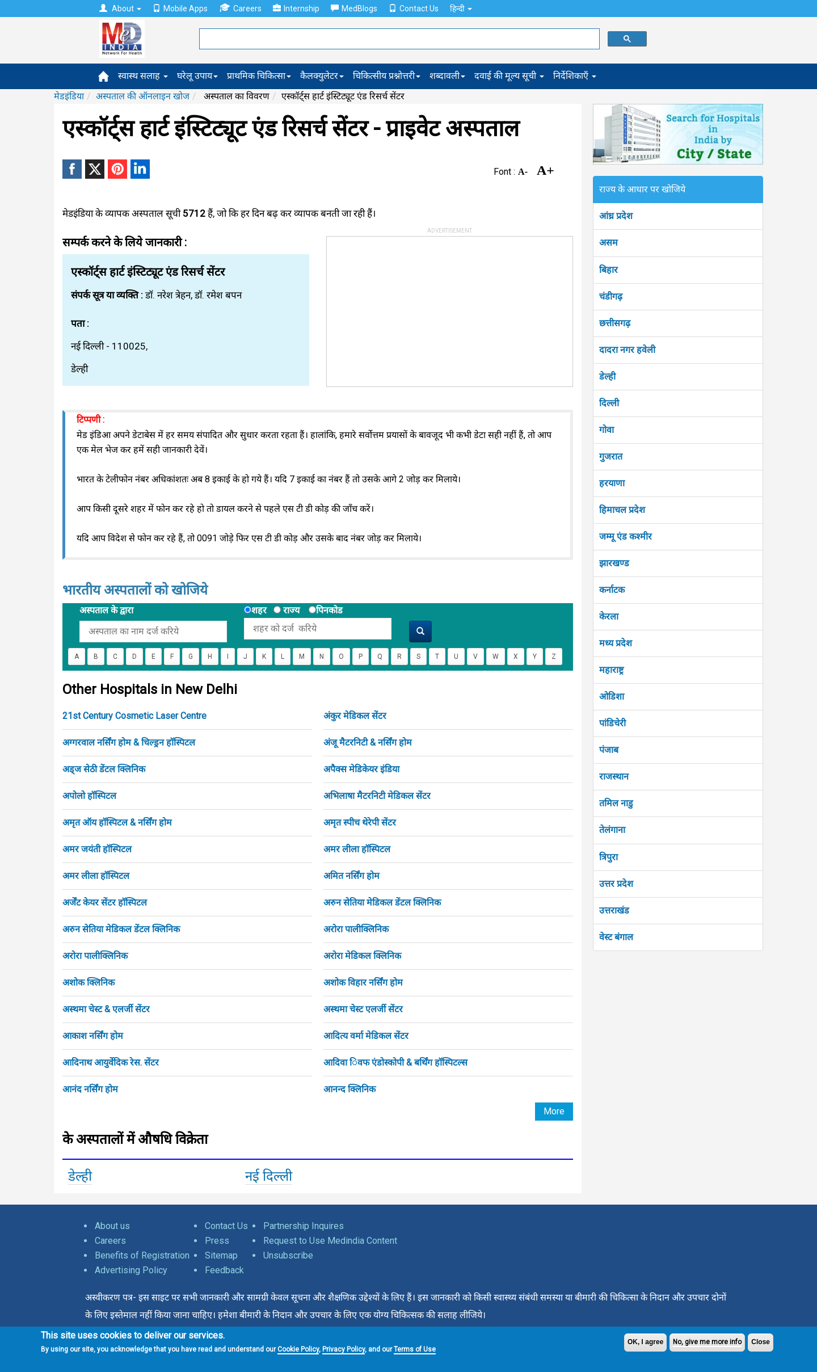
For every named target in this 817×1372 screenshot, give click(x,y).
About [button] (120, 8)
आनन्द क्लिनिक (349, 1089)
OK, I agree (645, 1342)
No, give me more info (707, 1342)
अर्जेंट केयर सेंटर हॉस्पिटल (104, 902)
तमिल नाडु (616, 803)
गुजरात (610, 456)
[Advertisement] (412, 307)
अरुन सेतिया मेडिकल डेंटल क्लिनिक (382, 902)
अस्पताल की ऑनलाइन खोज (142, 96)
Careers (240, 8)
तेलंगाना (612, 829)
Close (760, 1342)
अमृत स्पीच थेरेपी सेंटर (359, 822)
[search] (398, 39)
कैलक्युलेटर (322, 75)
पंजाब (608, 749)
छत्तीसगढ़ (614, 323)
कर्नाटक (612, 589)
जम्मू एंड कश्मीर (625, 536)
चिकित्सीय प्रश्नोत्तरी (386, 75)
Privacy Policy (343, 1349)
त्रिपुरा (608, 857)
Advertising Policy (131, 1270)
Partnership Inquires (303, 1226)
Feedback (224, 1270)
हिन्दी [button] (461, 8)
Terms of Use (415, 1349)
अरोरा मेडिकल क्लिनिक (362, 955)
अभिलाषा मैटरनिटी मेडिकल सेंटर (377, 795)
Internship (296, 8)
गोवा (606, 429)
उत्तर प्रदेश (616, 883)
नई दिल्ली (268, 1176)
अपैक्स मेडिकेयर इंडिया (361, 769)
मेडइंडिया (69, 96)
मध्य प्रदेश (615, 643)
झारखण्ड (614, 563)
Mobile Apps (180, 8)
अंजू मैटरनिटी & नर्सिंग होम (367, 742)
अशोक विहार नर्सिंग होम (363, 982)
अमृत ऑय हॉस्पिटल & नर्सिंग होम (117, 822)
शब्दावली (447, 75)
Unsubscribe (288, 1255)
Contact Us (414, 8)
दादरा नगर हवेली (627, 349)
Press (217, 1240)
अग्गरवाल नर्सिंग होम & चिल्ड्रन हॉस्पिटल (128, 742)
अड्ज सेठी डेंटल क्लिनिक (103, 769)
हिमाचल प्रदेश (622, 509)
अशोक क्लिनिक (88, 982)
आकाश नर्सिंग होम (92, 1035)
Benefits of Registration (142, 1255)
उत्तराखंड (614, 910)
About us (112, 1226)
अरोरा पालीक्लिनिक (356, 929)
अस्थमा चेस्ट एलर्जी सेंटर (363, 1009)
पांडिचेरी (612, 723)
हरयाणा (612, 483)
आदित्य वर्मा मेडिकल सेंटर (365, 1035)
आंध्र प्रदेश (616, 216)
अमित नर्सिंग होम (351, 875)
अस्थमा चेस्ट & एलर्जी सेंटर (106, 1009)
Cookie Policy (298, 1349)
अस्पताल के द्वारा (106, 610)
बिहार (608, 269)
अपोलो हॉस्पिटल (89, 795)
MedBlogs (354, 8)
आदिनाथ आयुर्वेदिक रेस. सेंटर (110, 1062)
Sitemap (221, 1255)
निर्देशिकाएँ (574, 75)
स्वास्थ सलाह (143, 75)
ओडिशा (611, 696)
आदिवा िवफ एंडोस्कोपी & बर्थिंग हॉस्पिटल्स (395, 1062)
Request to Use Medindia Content (330, 1240)
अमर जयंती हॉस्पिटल (97, 849)
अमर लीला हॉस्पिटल (356, 849)
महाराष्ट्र (611, 669)
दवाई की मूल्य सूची (509, 75)
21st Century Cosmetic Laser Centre (134, 715)
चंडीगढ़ (610, 296)
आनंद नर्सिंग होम (90, 1089)
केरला (608, 616)
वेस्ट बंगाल (616, 937)
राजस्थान (614, 776)
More (554, 1111)
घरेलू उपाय (197, 75)
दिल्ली (609, 403)
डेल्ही (80, 1176)
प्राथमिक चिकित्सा (259, 75)
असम (608, 242)
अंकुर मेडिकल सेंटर (354, 715)
